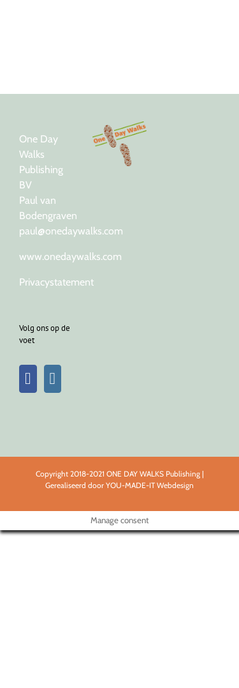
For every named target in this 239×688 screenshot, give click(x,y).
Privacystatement (56, 282)
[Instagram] (53, 379)
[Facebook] (28, 379)
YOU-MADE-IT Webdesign (150, 485)
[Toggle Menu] (208, 16)
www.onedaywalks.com (70, 256)
